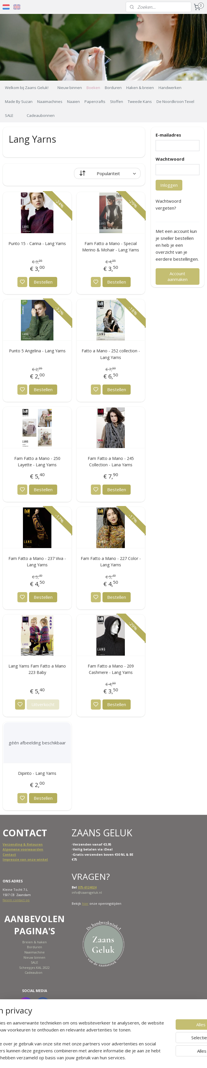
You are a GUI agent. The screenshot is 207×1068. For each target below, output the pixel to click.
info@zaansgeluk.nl (87, 892)
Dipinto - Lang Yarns (37, 773)
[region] (65, 1029)
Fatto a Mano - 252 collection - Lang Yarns (111, 354)
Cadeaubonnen (41, 115)
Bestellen (43, 282)
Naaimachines (49, 101)
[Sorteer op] (107, 173)
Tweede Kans (140, 101)
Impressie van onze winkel (25, 859)
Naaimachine (34, 952)
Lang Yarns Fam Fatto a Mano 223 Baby (37, 669)
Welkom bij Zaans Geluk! (26, 87)
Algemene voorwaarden (23, 849)
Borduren (113, 87)
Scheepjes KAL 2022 (34, 967)
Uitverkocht (43, 705)
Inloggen (169, 185)
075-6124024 (87, 887)
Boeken (93, 87)
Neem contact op (16, 900)
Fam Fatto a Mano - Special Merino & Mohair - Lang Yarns (110, 247)
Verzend (10, 844)
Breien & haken (34, 942)
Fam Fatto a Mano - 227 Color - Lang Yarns (111, 561)
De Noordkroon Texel (175, 101)
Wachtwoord (170, 159)
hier (85, 903)
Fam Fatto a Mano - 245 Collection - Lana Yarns (111, 461)
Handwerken (170, 87)
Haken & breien (140, 87)
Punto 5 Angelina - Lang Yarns (37, 350)
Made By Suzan (19, 101)
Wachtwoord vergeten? (168, 204)
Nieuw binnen (69, 87)
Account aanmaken (178, 276)
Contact (9, 854)
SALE (9, 115)
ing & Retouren (30, 844)
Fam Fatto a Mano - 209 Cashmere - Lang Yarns (111, 669)
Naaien (73, 101)
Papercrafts (94, 101)
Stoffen (116, 101)
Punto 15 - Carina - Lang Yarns (37, 243)
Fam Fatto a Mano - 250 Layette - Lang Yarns (37, 461)
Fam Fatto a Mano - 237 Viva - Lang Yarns (37, 561)
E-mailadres (168, 135)
